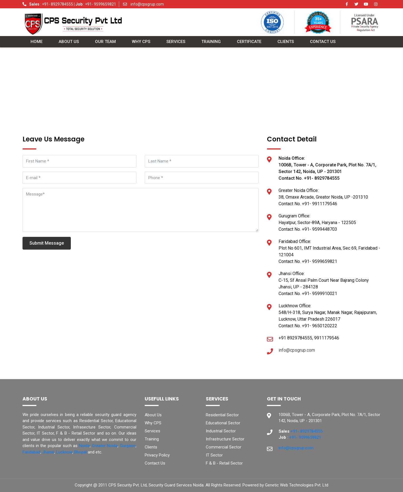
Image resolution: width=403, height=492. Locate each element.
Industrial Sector (221, 430)
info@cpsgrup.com (147, 4)
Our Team (105, 42)
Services (175, 42)
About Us (69, 42)
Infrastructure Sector (225, 439)
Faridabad (31, 452)
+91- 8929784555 (57, 4)
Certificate (249, 42)
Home (36, 42)
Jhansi (48, 452)
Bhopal (80, 452)
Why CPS (141, 42)
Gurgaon (128, 445)
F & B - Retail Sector (224, 463)
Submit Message (46, 243)
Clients (285, 42)
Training (211, 42)
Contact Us (323, 42)
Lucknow (64, 452)
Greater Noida (104, 445)
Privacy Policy (157, 455)
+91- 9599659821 (100, 4)
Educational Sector (223, 422)
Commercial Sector (223, 447)
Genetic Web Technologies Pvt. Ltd (296, 485)
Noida (84, 445)
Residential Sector (222, 414)
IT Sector (214, 455)
